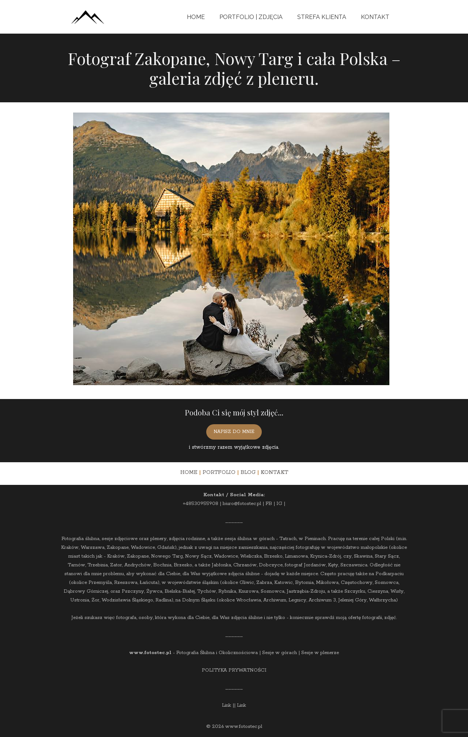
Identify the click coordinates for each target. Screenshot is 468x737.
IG (279, 504)
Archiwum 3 (322, 600)
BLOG (248, 472)
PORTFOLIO (219, 472)
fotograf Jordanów (305, 565)
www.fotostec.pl (150, 653)
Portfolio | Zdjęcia (251, 17)
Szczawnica (353, 565)
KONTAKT (274, 472)
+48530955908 (200, 504)
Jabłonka (221, 565)
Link (226, 705)
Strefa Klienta (321, 17)
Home (196, 17)
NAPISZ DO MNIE (234, 431)
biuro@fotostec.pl (242, 504)
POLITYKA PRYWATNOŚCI (234, 670)
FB (268, 504)
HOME (188, 472)
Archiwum (274, 600)
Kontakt (375, 17)
